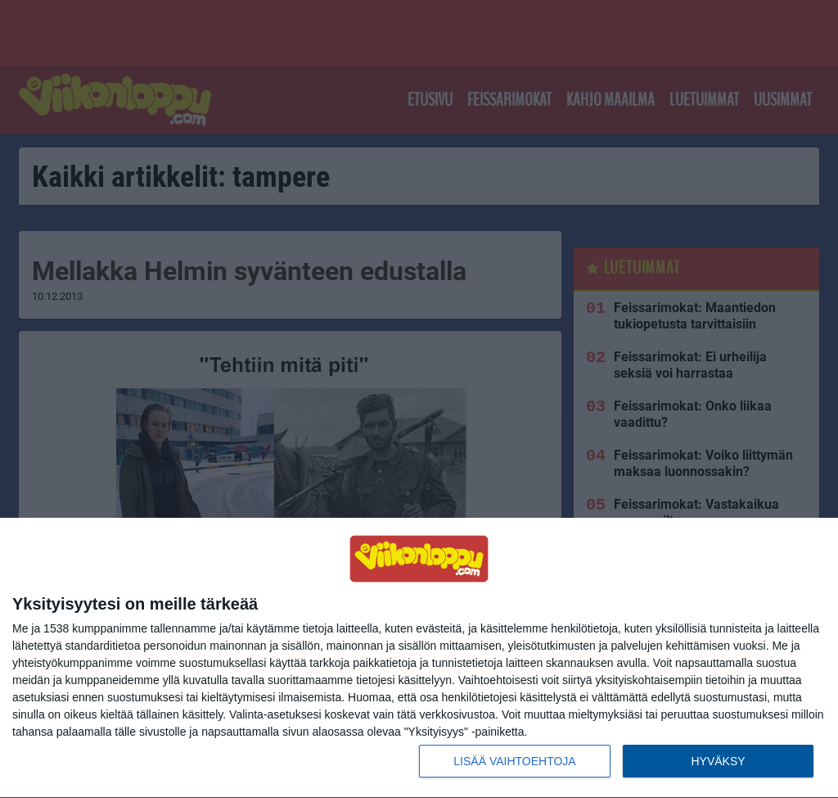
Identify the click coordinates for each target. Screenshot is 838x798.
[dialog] (419, 658)
